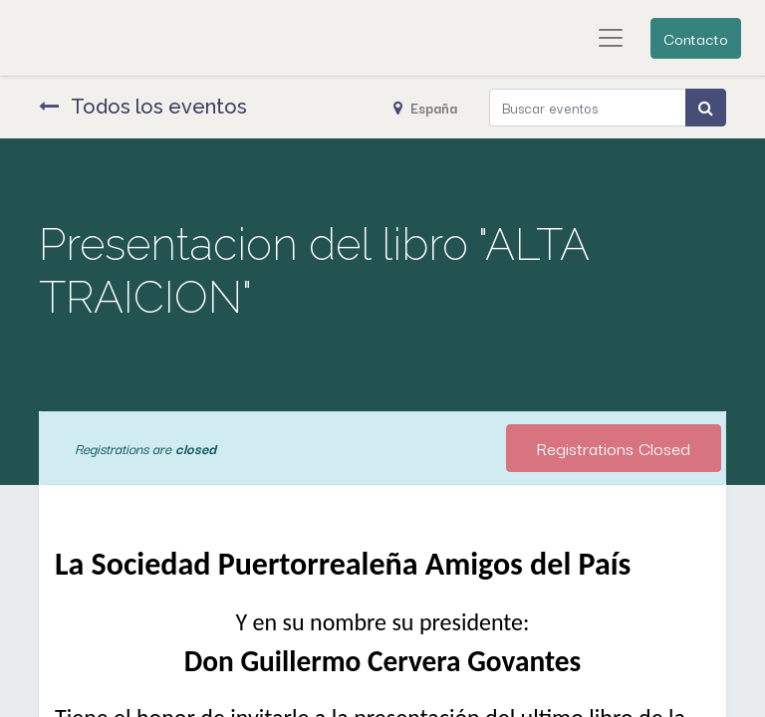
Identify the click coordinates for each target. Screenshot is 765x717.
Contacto (695, 38)
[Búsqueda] (705, 107)
